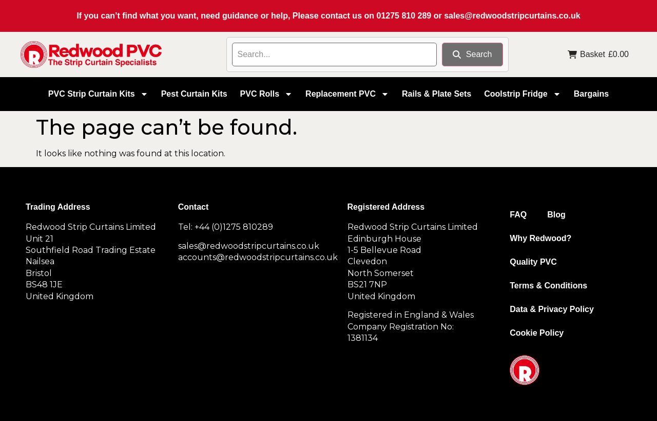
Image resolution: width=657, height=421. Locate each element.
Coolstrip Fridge (522, 94)
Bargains (591, 93)
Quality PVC (533, 262)
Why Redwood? (540, 238)
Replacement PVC (347, 94)
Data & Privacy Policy (552, 309)
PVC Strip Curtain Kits (98, 94)
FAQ (518, 214)
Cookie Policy (537, 332)
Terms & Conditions (548, 285)
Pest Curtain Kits (194, 93)
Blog (556, 214)
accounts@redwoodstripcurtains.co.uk (258, 257)
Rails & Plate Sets (436, 93)
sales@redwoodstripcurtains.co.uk (512, 15)
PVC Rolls (266, 94)
